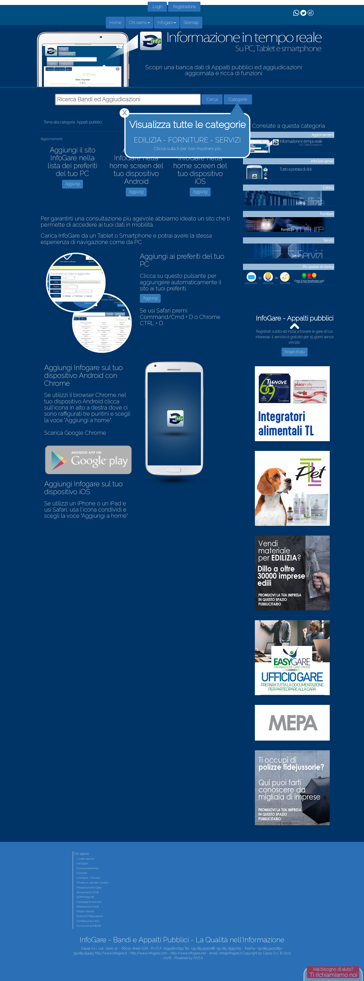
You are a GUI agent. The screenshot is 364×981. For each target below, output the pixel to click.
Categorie (237, 99)
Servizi (328, 240)
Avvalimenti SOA (88, 892)
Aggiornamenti (323, 135)
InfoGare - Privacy (88, 877)
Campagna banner (89, 901)
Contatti (82, 873)
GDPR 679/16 (85, 897)
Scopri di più (295, 352)
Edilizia (328, 188)
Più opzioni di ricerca (318, 267)
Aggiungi (72, 184)
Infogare (166, 22)
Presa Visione (85, 911)
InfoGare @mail (322, 161)
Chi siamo (139, 22)
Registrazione (184, 6)
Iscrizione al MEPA (89, 925)
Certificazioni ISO (88, 921)
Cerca (212, 99)
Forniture (327, 214)
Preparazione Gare (89, 887)
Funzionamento (87, 868)
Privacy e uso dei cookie (92, 882)
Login (157, 6)
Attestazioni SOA (88, 906)
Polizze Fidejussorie (90, 916)
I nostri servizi (85, 858)
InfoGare (82, 863)
